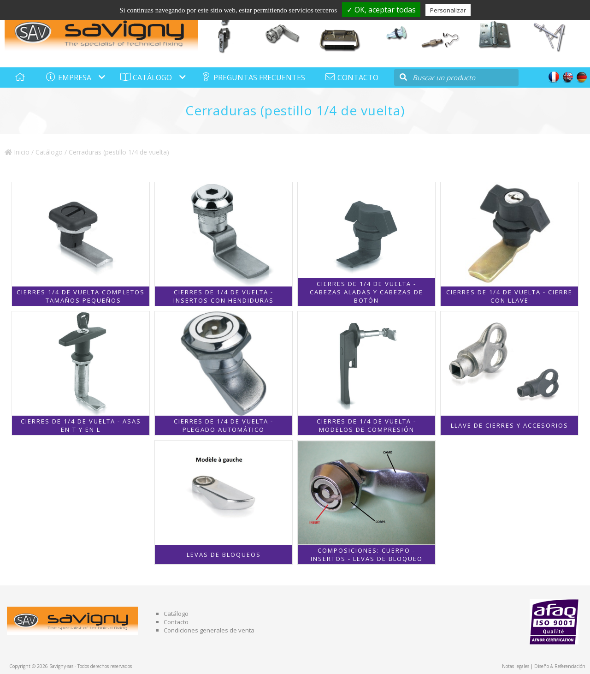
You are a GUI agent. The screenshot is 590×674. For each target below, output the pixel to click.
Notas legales (515, 666)
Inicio (17, 152)
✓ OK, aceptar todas (381, 10)
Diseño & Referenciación (559, 666)
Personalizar (448, 10)
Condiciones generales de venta (209, 630)
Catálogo (49, 152)
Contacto (176, 622)
